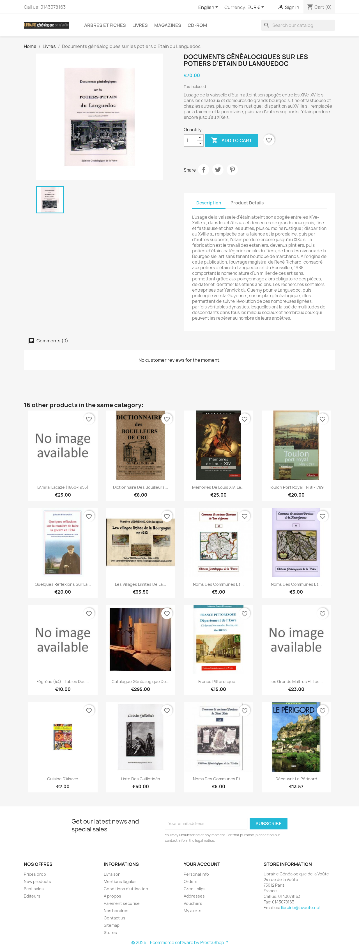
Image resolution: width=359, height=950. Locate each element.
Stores (110, 932)
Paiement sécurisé (122, 903)
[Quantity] (190, 140)
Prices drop (35, 874)
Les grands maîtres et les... (296, 681)
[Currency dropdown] (256, 7)
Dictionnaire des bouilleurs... (140, 487)
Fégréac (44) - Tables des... (62, 681)
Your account (202, 864)
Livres (140, 25)
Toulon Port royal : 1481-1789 (296, 487)
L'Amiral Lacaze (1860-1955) (62, 487)
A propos (112, 896)
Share (203, 169)
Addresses (194, 896)
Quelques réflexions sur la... (63, 584)
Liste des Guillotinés (140, 778)
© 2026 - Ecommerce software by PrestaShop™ (179, 943)
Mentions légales (120, 881)
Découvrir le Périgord (296, 778)
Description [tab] (208, 203)
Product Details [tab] (247, 203)
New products (37, 881)
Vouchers (193, 903)
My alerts (192, 910)
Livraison (112, 874)
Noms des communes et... (218, 584)
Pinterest (232, 169)
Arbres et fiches (105, 25)
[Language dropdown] (209, 7)
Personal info (196, 874)
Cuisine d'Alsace (62, 778)
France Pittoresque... (218, 681)
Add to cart (231, 140)
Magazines (167, 25)
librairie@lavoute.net (301, 907)
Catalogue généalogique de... (140, 681)
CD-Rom (197, 25)
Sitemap (111, 925)
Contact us (114, 918)
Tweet (218, 169)
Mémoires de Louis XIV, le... (218, 487)
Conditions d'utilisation (126, 888)
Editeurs (32, 896)
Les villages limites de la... (140, 584)
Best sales (34, 888)
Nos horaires (116, 910)
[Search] (298, 25)
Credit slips (195, 888)
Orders (190, 881)
